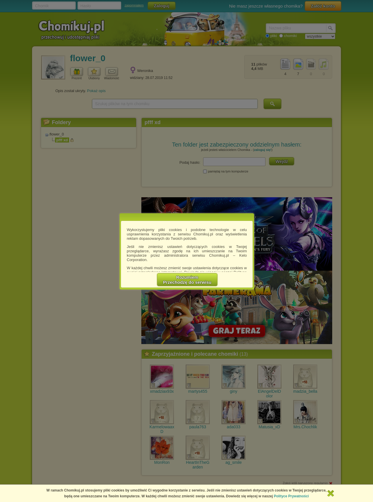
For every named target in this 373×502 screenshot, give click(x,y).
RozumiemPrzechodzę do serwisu (187, 280)
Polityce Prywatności (291, 496)
